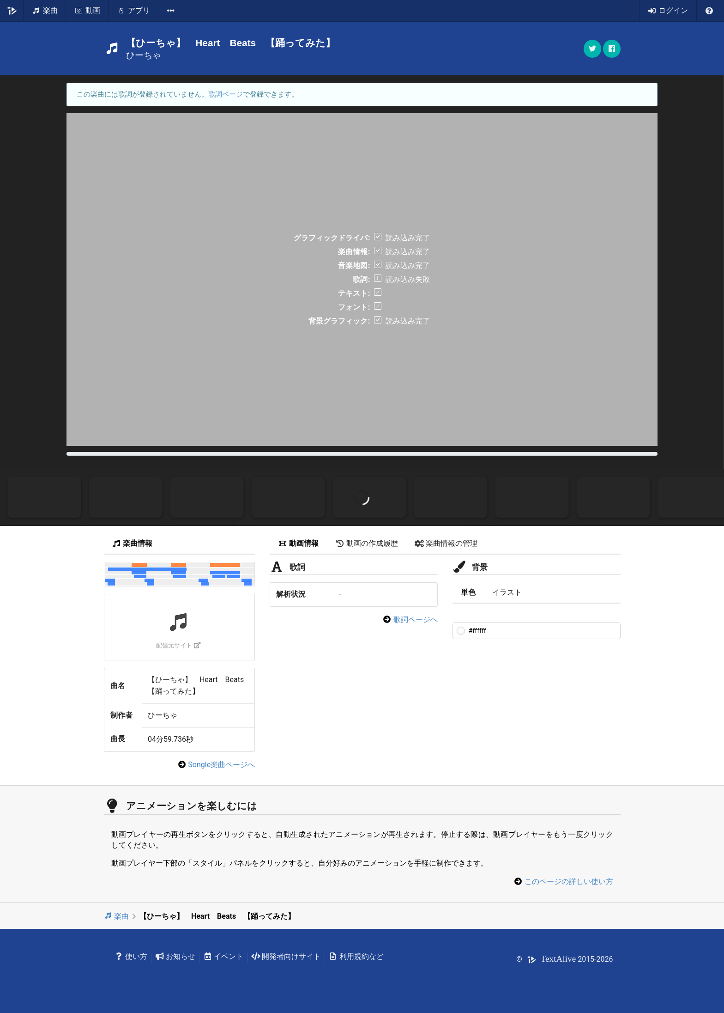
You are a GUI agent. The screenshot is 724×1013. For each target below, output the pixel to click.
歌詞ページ (225, 94)
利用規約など (356, 956)
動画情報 (298, 543)
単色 (468, 592)
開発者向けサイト (286, 956)
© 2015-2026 (564, 959)
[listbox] (172, 10)
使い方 (131, 956)
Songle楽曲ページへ (221, 764)
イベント (223, 956)
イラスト (507, 592)
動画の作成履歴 (366, 543)
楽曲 (116, 916)
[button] (612, 49)
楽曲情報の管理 (446, 543)
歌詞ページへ (415, 619)
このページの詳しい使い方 (569, 881)
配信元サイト (178, 645)
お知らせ (175, 956)
